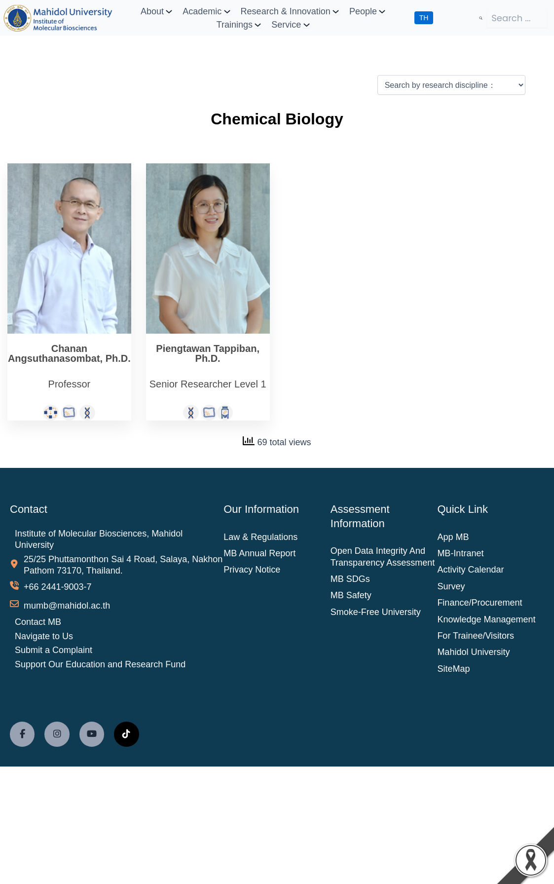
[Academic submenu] (227, 11)
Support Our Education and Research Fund (100, 664)
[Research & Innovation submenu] (335, 11)
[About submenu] (169, 11)
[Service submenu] (306, 24)
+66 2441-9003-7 (58, 587)
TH (424, 18)
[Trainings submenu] (257, 24)
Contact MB (38, 622)
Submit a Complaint (53, 650)
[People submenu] (382, 11)
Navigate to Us (44, 636)
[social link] (22, 734)
